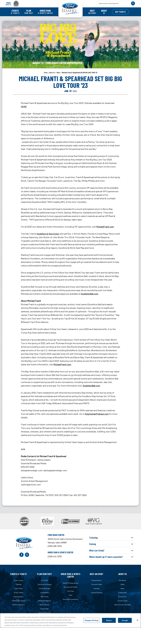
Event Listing (18, 580)
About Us (52, 72)
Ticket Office (18, 588)
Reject (109, 620)
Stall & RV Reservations (70, 583)
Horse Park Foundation (70, 599)
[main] (70, 267)
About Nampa (44, 605)
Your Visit (28, 11)
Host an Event (96, 574)
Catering (96, 588)
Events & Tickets (18, 574)
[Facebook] (21, 554)
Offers (123, 584)
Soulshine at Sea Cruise (48, 233)
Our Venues (122, 580)
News (58, 72)
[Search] (133, 3)
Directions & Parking (44, 584)
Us (104, 11)
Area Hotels (44, 597)
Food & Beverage (44, 588)
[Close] (137, 620)
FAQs (70, 595)
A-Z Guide (44, 580)
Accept (125, 620)
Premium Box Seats (18, 601)
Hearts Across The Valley (122, 605)
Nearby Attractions (44, 601)
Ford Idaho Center (70, 8)
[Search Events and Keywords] (115, 3)
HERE (24, 106)
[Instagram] (27, 554)
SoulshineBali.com (89, 293)
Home (45, 72)
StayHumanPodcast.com (97, 414)
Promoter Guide (96, 584)
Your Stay (70, 591)
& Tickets (15, 11)
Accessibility (44, 592)
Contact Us (122, 597)
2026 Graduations (18, 605)
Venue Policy (44, 609)
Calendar (19, 584)
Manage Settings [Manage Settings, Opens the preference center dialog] (91, 620)
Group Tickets (18, 592)
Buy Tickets (120, 12)
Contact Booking (96, 592)
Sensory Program (44, 613)
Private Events (96, 580)
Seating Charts (18, 597)
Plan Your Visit (44, 574)
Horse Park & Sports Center (70, 575)
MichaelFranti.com (105, 226)
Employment (122, 592)
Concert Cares (122, 601)
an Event (92, 11)
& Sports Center (45, 11)
